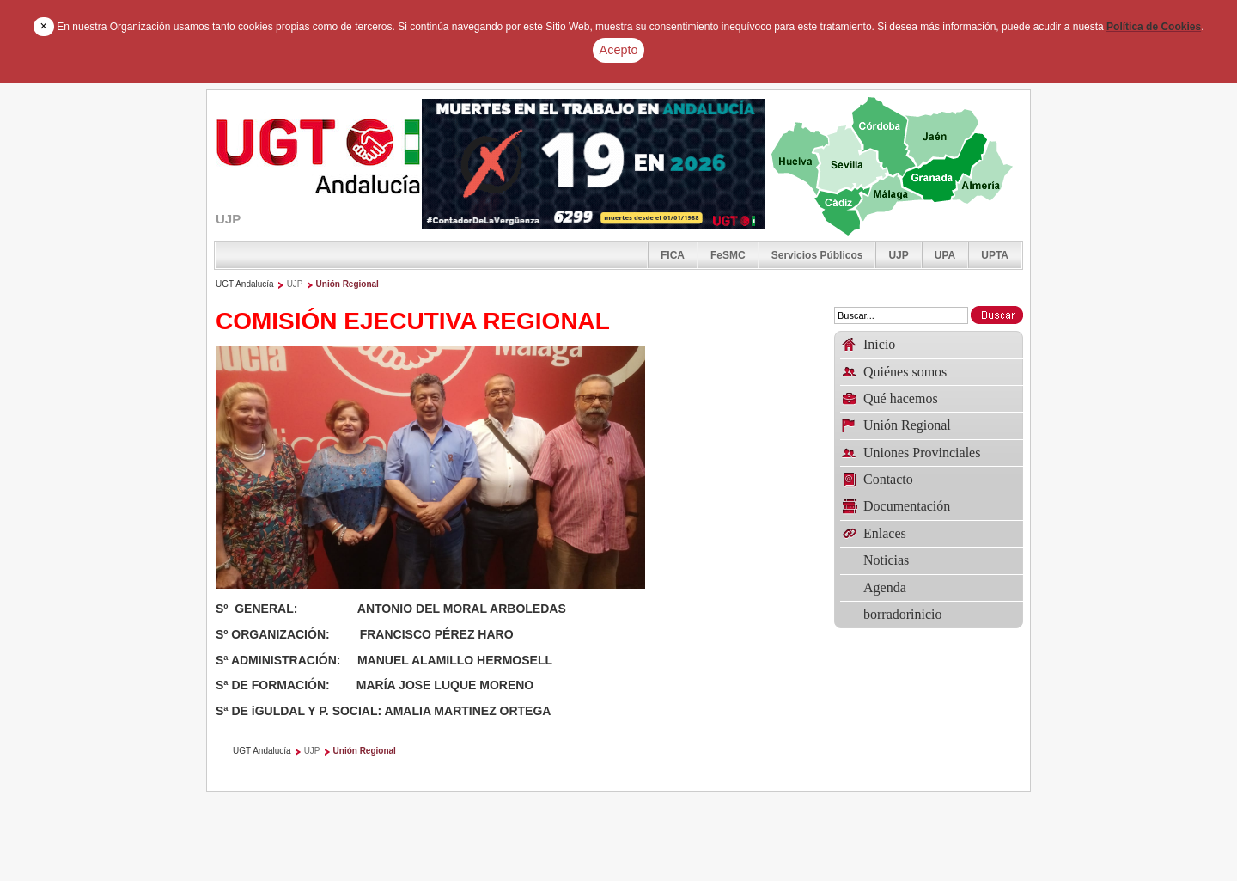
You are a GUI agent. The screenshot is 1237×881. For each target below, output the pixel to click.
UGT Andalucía (245, 284)
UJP (898, 255)
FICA (673, 255)
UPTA (994, 255)
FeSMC (728, 255)
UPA (945, 255)
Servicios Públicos (817, 255)
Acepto (619, 50)
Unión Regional (347, 284)
